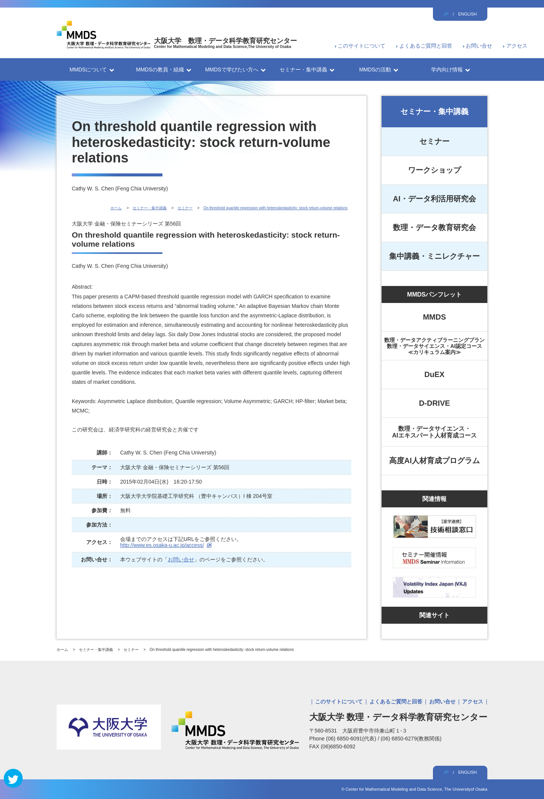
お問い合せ (479, 46)
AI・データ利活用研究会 (434, 199)
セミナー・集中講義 (434, 111)
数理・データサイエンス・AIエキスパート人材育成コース (434, 432)
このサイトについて (361, 46)
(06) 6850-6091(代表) (352, 739)
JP (446, 14)
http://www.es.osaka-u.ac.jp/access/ (162, 545)
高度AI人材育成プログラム (434, 460)
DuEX (434, 374)
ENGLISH (467, 14)
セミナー (434, 141)
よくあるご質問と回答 (425, 46)
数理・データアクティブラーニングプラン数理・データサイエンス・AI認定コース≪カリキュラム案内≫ (434, 346)
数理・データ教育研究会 (434, 227)
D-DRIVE (434, 403)
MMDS (434, 317)
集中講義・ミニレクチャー (434, 256)
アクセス (516, 46)
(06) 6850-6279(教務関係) (411, 739)
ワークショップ (434, 170)
